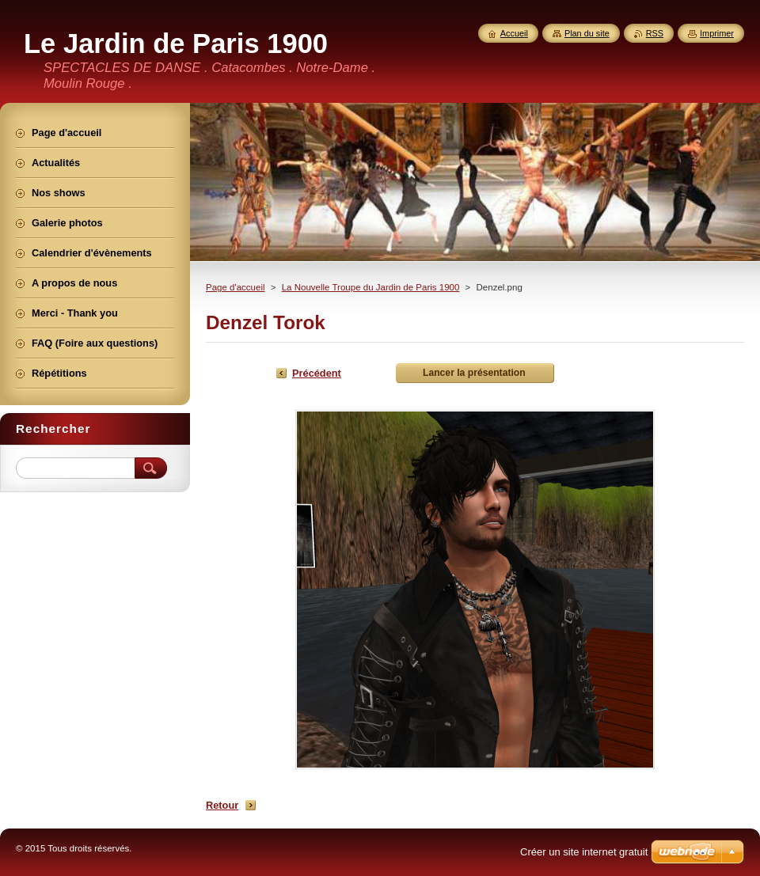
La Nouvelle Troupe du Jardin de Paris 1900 (371, 287)
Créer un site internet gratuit (584, 852)
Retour (222, 805)
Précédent (316, 373)
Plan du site (587, 33)
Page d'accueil (235, 287)
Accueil (514, 33)
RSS (654, 33)
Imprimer (717, 33)
